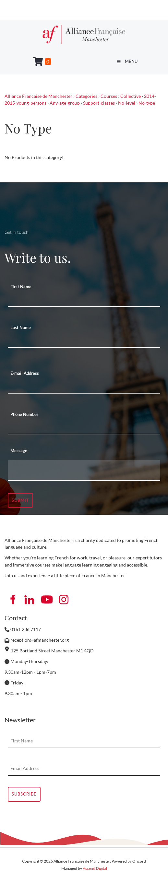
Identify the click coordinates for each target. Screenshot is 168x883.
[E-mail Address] (84, 386)
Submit (20, 500)
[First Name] (84, 299)
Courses (109, 96)
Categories (86, 96)
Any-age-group (65, 103)
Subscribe (24, 794)
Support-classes (99, 103)
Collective (130, 96)
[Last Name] (84, 341)
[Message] (84, 470)
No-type (146, 103)
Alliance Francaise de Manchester (38, 96)
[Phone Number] (84, 427)
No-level (126, 103)
